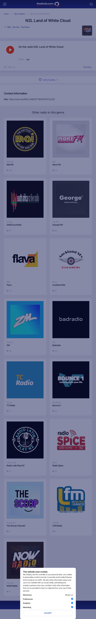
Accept (48, 613)
